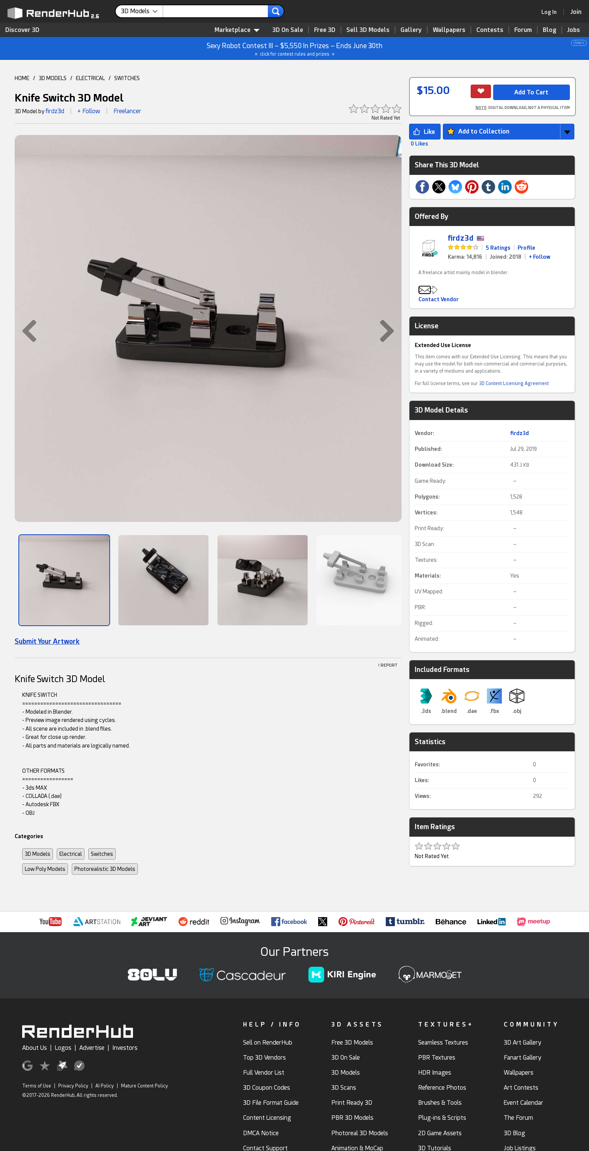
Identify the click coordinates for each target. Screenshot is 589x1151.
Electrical (70, 854)
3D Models (37, 854)
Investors (124, 1047)
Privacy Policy (73, 1086)
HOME (22, 78)
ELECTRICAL (90, 78)
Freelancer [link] (127, 111)
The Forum (518, 1117)
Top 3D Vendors (264, 1057)
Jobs (573, 29)
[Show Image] (64, 580)
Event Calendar (523, 1102)
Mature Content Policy (144, 1086)
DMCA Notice (261, 1133)
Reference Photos (442, 1087)
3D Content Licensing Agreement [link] (514, 383)
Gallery (411, 29)
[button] (25, 331)
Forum (523, 29)
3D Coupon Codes (266, 1087)
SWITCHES (127, 78)
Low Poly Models (45, 869)
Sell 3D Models (368, 29)
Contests (489, 29)
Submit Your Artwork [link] (47, 641)
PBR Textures (436, 1057)
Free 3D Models (352, 1042)
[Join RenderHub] (576, 11)
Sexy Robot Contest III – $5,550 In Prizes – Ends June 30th (295, 48)
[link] (551, 12)
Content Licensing (267, 1117)
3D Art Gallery (522, 1042)
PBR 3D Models (352, 1117)
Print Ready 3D (351, 1102)
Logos (63, 1047)
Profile (526, 248)
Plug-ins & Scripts (442, 1117)
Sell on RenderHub (267, 1042)
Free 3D (324, 29)
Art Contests (521, 1087)
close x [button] (579, 43)
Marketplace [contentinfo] (237, 29)
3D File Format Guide (271, 1102)
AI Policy (104, 1086)
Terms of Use (36, 1086)
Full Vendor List (263, 1072)
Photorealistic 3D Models (104, 869)
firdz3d (54, 111)
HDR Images (434, 1072)
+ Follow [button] (88, 111)
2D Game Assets (440, 1133)
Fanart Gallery (522, 1057)
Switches (102, 854)
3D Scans (343, 1087)
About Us (34, 1047)
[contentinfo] (142, 11)
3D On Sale (287, 29)
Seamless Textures (443, 1042)
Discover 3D (22, 29)
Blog (549, 29)
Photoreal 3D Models (359, 1133)
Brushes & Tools (440, 1102)
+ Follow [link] (539, 257)
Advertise (91, 1047)
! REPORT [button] (387, 665)
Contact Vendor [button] (438, 299)
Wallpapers (449, 29)
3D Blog (514, 1133)
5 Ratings (498, 248)
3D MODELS (52, 78)
